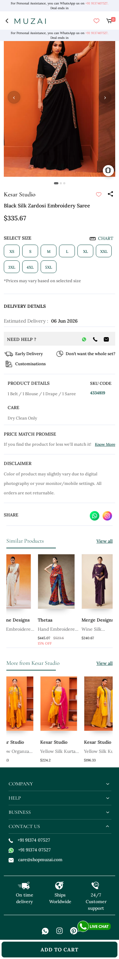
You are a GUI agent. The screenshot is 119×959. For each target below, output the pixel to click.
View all (104, 541)
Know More (105, 444)
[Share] (110, 194)
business (20, 812)
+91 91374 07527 (29, 840)
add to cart (59, 949)
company (21, 784)
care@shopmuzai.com (36, 859)
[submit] (99, 194)
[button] (56, 183)
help (15, 798)
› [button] (105, 97)
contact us (24, 826)
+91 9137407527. (96, 3)
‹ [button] (14, 97)
